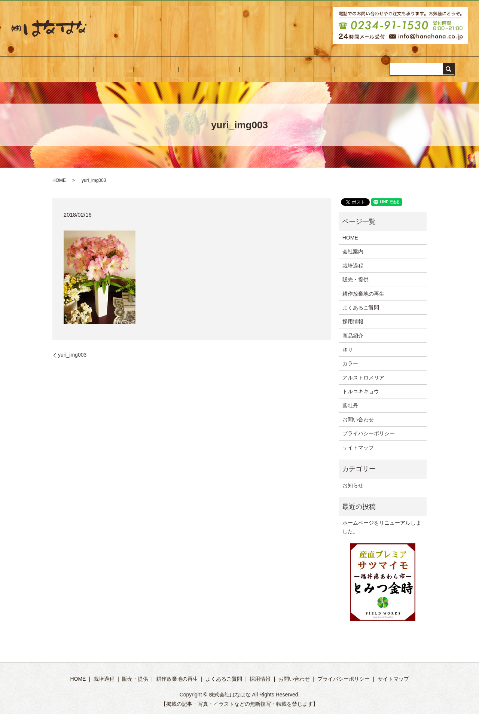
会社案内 (99, 69)
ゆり (347, 350)
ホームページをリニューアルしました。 (381, 527)
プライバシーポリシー (368, 433)
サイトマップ (358, 448)
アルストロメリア (363, 378)
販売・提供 (161, 69)
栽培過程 (128, 69)
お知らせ (352, 485)
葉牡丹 (350, 406)
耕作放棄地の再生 (203, 69)
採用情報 (288, 69)
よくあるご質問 (250, 69)
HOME (73, 69)
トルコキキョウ (360, 391)
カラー (350, 363)
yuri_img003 (72, 355)
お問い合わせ (322, 69)
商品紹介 (352, 336)
